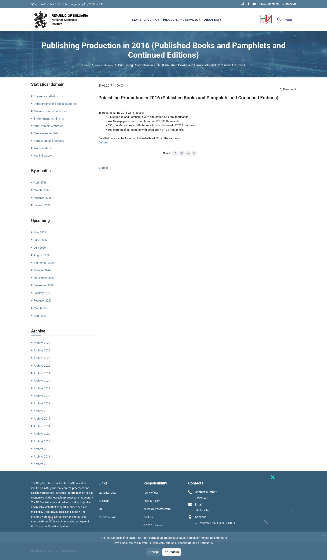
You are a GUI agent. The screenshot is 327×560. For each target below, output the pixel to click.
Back (103, 168)
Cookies (148, 517)
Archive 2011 (42, 456)
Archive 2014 (42, 426)
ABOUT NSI (212, 19)
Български (289, 4)
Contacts (274, 4)
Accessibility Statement (157, 508)
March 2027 (41, 308)
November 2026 (44, 278)
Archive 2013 (42, 441)
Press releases (104, 65)
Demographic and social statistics (55, 104)
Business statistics (46, 96)
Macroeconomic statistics (50, 111)
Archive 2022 (42, 365)
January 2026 (42, 205)
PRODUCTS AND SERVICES (181, 19)
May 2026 (40, 232)
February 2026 (42, 197)
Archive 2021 (42, 373)
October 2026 (42, 270)
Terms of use (150, 492)
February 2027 (42, 300)
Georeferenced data (46, 133)
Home (86, 65)
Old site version (107, 517)
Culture (103, 142)
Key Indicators (43, 155)
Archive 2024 (42, 350)
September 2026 (44, 263)
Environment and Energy (49, 118)
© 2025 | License (153, 525)
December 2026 (43, 285)
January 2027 (42, 293)
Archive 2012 (42, 449)
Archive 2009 (42, 434)
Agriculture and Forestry (49, 141)
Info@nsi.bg (202, 510)
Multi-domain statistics (48, 126)
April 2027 (40, 315)
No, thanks (171, 552)
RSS (100, 508)
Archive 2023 (42, 358)
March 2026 (41, 190)
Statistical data (107, 492)
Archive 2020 (42, 381)
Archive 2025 (42, 343)
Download (288, 89)
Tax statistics (42, 148)
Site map (103, 500)
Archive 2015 (42, 418)
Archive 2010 (42, 464)
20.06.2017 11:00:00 (110, 85)
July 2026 (40, 247)
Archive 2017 (42, 403)
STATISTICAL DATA (145, 19)
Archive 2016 (42, 411)
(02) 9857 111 (93, 4)
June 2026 (40, 240)
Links (262, 4)
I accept (153, 552)
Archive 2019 (42, 388)
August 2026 (42, 255)
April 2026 (40, 182)
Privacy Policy (151, 500)
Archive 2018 (42, 396)
